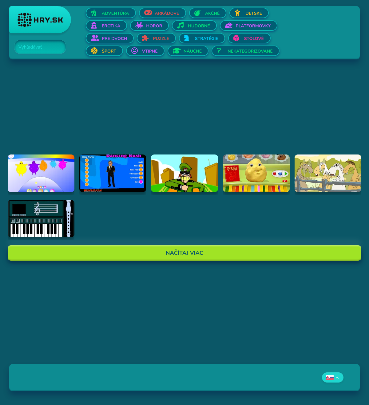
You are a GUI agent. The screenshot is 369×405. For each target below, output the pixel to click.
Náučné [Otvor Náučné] (193, 51)
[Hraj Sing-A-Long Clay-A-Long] (256, 173)
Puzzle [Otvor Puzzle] (161, 39)
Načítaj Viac (184, 253)
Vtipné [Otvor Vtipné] (150, 51)
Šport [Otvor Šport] (109, 51)
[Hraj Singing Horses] (328, 173)
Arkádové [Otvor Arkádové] (167, 13)
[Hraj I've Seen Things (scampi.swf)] (184, 173)
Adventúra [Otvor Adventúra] (115, 13)
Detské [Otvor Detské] (253, 13)
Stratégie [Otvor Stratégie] (206, 39)
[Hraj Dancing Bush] (112, 173)
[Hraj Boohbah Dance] (41, 173)
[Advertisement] (184, 111)
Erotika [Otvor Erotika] (111, 26)
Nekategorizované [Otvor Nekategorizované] (250, 51)
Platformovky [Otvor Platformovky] (253, 26)
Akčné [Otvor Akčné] (212, 13)
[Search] (36, 47)
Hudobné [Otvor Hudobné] (199, 26)
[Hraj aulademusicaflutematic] (41, 219)
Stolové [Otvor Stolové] (254, 39)
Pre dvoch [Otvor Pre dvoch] (114, 39)
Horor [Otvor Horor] (154, 26)
